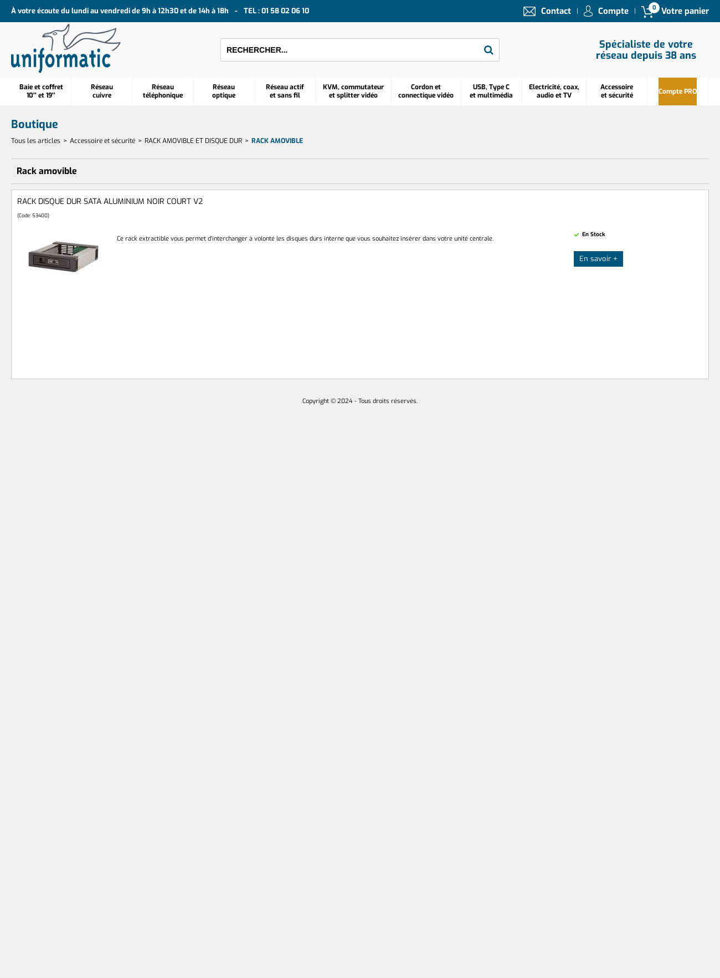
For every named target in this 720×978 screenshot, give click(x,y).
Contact (556, 11)
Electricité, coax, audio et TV (554, 91)
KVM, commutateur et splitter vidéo (353, 91)
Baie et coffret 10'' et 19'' (41, 91)
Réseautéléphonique (163, 91)
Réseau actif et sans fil (285, 91)
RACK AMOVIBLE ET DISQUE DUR (193, 140)
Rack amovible (277, 140)
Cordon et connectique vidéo (426, 91)
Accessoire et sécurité (616, 91)
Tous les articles (35, 140)
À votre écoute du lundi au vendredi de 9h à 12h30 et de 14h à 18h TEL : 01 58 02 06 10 (160, 11)
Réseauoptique (223, 91)
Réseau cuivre (102, 91)
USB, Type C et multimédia (491, 91)
